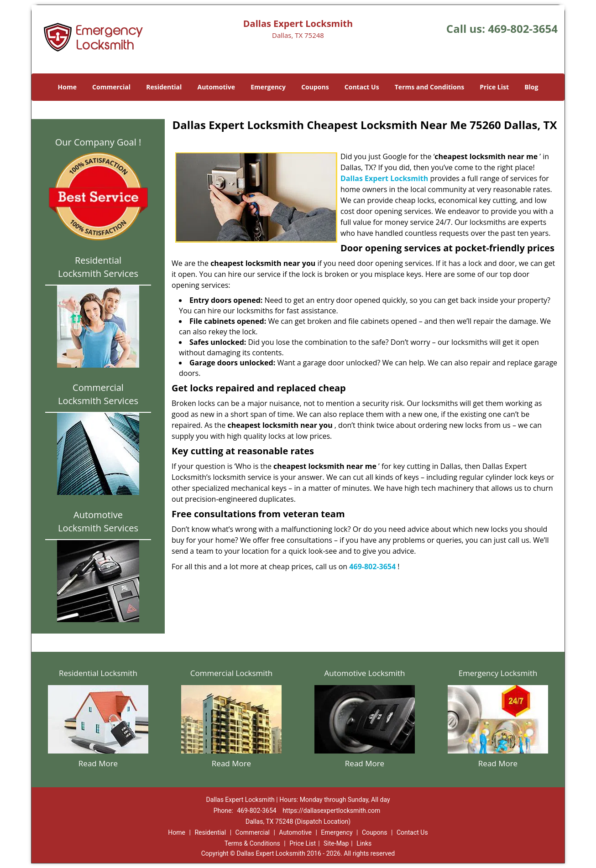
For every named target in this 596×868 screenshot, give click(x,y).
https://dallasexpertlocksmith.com (331, 810)
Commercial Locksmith (231, 673)
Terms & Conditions (252, 843)
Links (363, 843)
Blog (531, 87)
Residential (164, 87)
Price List (494, 87)
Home (67, 87)
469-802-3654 (523, 28)
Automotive (216, 87)
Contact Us (362, 87)
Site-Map (336, 843)
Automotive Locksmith (364, 673)
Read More (98, 763)
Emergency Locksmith (498, 673)
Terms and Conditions (429, 87)
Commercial (111, 87)
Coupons (315, 87)
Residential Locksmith (98, 673)
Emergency (268, 87)
